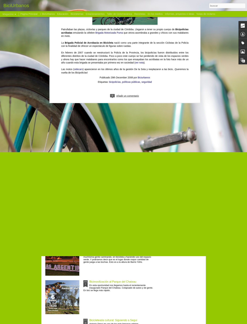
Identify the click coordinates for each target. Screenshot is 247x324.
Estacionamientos (95, 14)
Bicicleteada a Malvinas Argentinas (110, 243)
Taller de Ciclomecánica (119, 14)
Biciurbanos (144, 19)
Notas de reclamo (206, 14)
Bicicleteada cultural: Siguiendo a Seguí (113, 320)
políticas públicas (131, 24)
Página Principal (29, 14)
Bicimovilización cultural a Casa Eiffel (111, 204)
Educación (62, 14)
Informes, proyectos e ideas (179, 14)
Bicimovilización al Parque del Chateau (112, 281)
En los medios (155, 14)
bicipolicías (115, 24)
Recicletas (139, 14)
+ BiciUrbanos (47, 14)
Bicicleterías (77, 14)
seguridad (146, 24)
